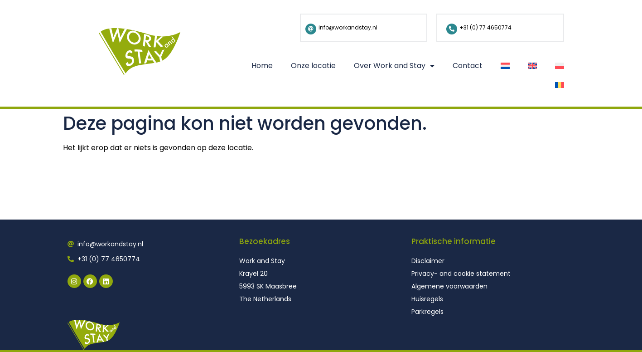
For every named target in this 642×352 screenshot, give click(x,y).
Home (262, 65)
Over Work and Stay (394, 66)
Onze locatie (313, 65)
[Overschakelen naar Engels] (532, 65)
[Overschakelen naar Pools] (559, 65)
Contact (468, 65)
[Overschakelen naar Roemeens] (559, 85)
